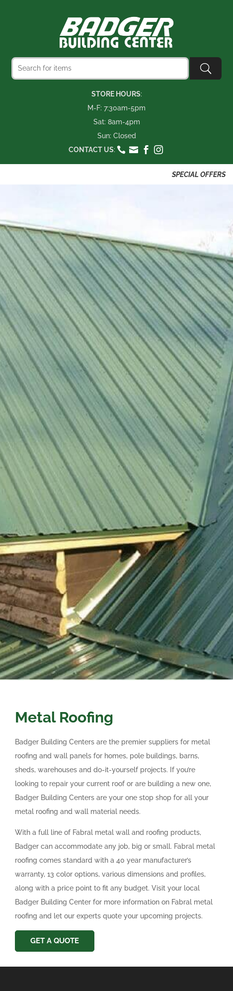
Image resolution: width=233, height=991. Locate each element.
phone (121, 149)
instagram (159, 149)
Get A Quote (54, 940)
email (134, 149)
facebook (146, 149)
